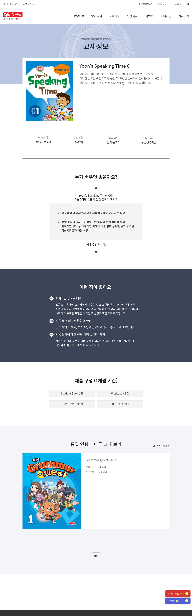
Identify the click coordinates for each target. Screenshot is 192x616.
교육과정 (114, 16)
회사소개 (183, 16)
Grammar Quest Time (101, 460)
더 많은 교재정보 (161, 446)
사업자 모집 (28, 4)
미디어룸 (165, 16)
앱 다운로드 (163, 4)
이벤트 (149, 16)
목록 (96, 556)
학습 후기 (132, 16)
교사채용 (177, 4)
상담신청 (78, 16)
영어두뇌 (96, 16)
